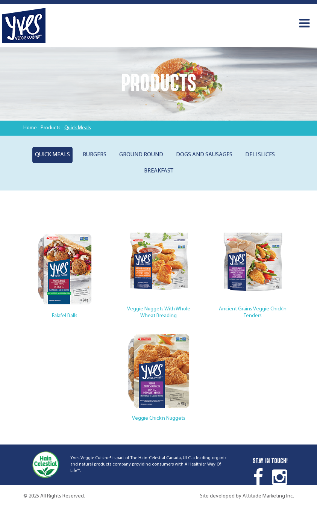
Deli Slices (260, 155)
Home (30, 128)
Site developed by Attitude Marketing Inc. (247, 496)
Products (51, 128)
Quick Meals (52, 155)
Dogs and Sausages (204, 155)
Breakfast (158, 171)
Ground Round (141, 155)
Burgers (94, 155)
